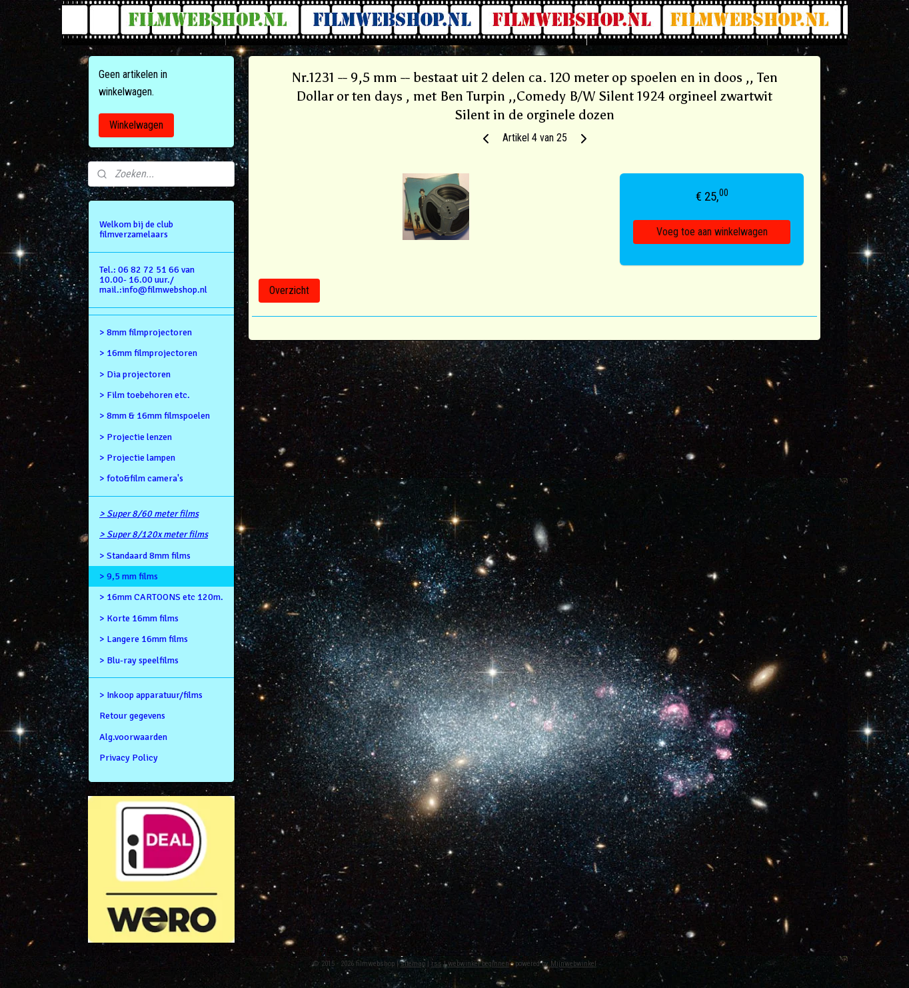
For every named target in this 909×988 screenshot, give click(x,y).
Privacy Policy (128, 757)
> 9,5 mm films (128, 576)
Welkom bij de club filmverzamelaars (136, 229)
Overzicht (289, 290)
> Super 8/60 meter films (149, 513)
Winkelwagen (136, 125)
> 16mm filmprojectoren (148, 353)
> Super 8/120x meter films (153, 534)
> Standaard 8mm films (145, 555)
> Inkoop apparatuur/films (151, 695)
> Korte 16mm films (139, 618)
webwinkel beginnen (478, 963)
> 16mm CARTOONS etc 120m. (161, 597)
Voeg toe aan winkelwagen (712, 231)
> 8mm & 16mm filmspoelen (154, 415)
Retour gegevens (132, 715)
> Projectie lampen (137, 457)
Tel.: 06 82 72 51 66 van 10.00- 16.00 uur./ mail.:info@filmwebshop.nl (153, 280)
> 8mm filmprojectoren (145, 332)
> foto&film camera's (141, 478)
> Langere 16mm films (143, 639)
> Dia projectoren (135, 374)
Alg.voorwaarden (133, 737)
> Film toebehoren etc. (144, 395)
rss (436, 963)
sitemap (413, 963)
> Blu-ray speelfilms (139, 660)
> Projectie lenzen (135, 437)
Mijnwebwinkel (573, 963)
